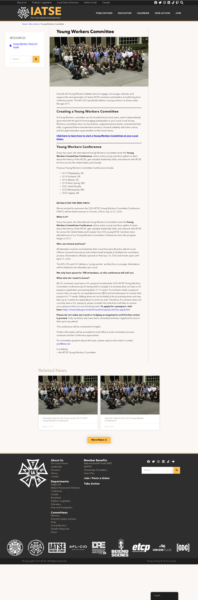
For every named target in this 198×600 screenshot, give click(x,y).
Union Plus (89, 473)
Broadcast (56, 498)
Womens (55, 516)
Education (124, 13)
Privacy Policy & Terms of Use (161, 561)
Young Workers (58, 526)
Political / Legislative (60, 501)
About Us (57, 460)
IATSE (46, 12)
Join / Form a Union (97, 478)
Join (178, 13)
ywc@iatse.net (63, 344)
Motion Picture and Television (65, 488)
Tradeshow (56, 491)
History (54, 473)
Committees (59, 512)
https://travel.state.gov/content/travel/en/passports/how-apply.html (96, 310)
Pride (53, 522)
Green (54, 532)
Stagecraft (56, 485)
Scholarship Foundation (95, 470)
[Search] (36, 59)
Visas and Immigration (61, 508)
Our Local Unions (59, 463)
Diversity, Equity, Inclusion (63, 519)
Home (24, 24)
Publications (104, 13)
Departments (60, 481)
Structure (55, 470)
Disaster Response (60, 529)
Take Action (162, 13)
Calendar (143, 13)
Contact (55, 477)
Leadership (56, 467)
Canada (54, 494)
